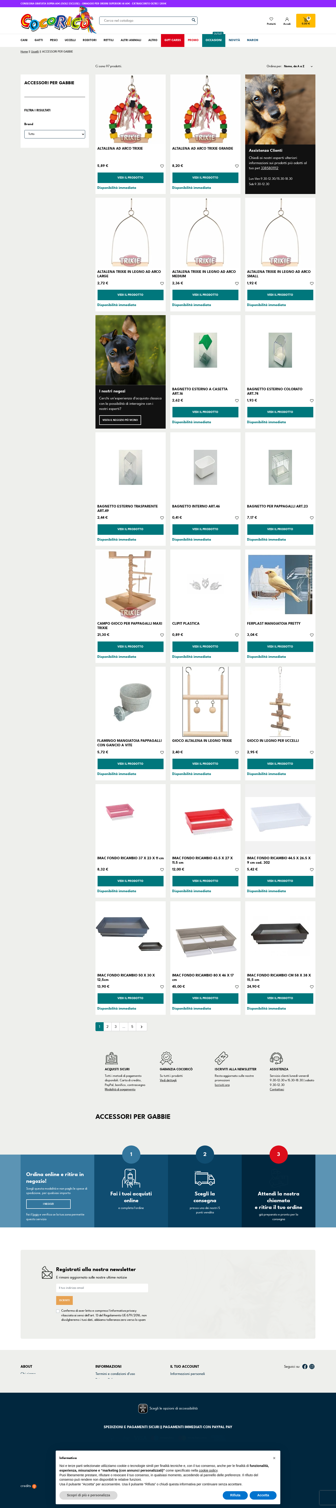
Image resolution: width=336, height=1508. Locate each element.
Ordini (175, 1354)
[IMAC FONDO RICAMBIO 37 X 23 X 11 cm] (130, 819)
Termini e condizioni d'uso (115, 1348)
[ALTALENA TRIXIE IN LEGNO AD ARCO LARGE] (130, 233)
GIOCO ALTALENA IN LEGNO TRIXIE (202, 741)
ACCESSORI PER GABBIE (49, 83)
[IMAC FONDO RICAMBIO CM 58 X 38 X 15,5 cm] (280, 936)
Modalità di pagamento (120, 1089)
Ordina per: (274, 66)
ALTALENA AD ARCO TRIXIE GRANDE (202, 148)
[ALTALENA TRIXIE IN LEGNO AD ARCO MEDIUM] (205, 233)
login (36, 1214)
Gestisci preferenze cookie (115, 1378)
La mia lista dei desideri (188, 1378)
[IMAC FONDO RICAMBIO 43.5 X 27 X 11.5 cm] (205, 819)
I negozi (48, 1204)
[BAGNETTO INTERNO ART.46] (205, 467)
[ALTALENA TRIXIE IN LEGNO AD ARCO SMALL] (280, 233)
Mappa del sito (106, 1372)
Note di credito (181, 1360)
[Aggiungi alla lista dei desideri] (162, 166)
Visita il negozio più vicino (120, 420)
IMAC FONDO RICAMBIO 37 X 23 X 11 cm (130, 858)
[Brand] (54, 134)
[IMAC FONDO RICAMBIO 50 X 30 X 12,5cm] (130, 936)
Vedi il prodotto (130, 177)
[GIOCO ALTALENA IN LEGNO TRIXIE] (205, 702)
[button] (274, 1458)
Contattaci (277, 1089)
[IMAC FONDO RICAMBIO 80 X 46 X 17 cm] (205, 936)
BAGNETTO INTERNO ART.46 (196, 506)
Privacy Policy (105, 1354)
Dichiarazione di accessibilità (117, 1366)
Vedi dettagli (168, 1080)
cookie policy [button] (208, 1470)
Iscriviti (64, 1287)
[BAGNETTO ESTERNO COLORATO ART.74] (280, 350)
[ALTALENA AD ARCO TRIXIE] (130, 109)
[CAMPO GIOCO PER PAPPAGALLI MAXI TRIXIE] (130, 585)
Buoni (174, 1372)
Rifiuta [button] (235, 1495)
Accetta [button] (263, 1495)
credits (29, 1483)
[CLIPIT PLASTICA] (205, 585)
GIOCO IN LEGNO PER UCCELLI (273, 741)
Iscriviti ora (222, 1085)
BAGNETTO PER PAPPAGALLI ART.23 (277, 506)
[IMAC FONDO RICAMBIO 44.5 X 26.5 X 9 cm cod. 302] (280, 819)
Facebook (304, 1341)
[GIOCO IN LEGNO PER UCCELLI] (280, 702)
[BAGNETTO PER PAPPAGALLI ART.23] (280, 467)
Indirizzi (176, 1366)
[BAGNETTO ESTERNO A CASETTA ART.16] (205, 350)
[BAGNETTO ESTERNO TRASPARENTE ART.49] (130, 467)
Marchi (26, 1366)
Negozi (26, 1360)
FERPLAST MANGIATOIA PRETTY (274, 623)
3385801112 (269, 168)
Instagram (311, 1341)
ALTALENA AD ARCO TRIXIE (120, 148)
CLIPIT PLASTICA (186, 623)
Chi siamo (28, 1348)
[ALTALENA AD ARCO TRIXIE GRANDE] (205, 109)
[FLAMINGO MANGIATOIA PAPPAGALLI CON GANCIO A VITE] (130, 702)
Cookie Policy (105, 1360)
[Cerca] (148, 21)
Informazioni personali (187, 1348)
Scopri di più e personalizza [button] (88, 1495)
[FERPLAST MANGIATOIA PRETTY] (280, 585)
